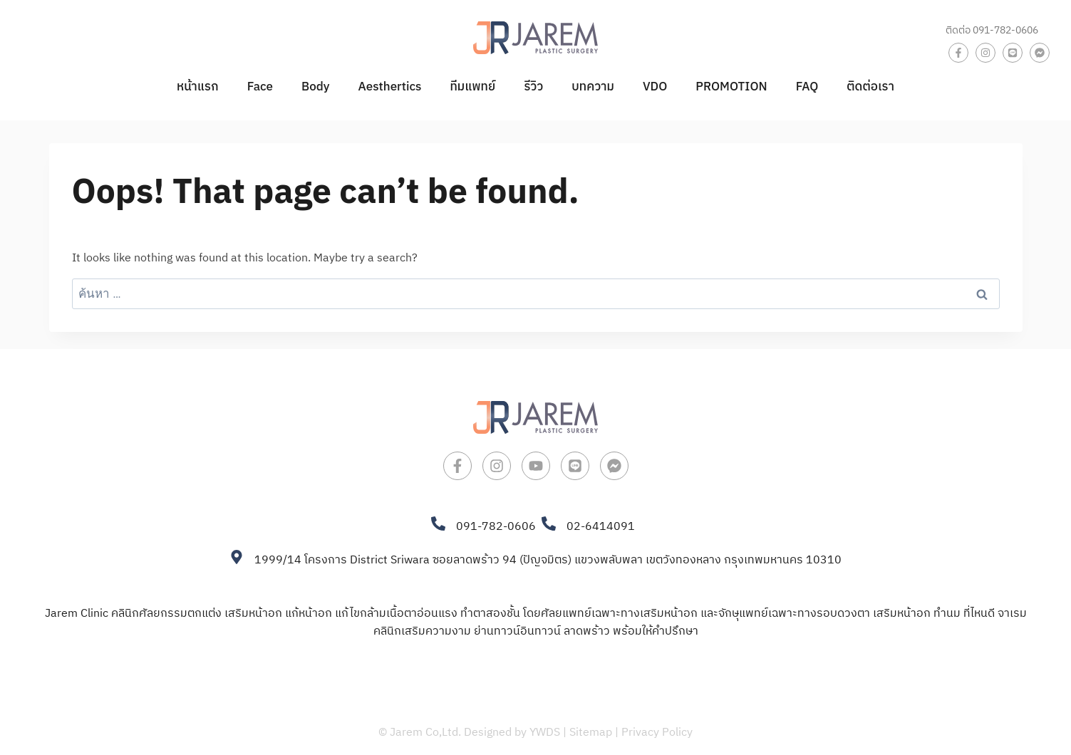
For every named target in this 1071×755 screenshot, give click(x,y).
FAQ (807, 87)
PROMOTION (731, 87)
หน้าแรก (198, 87)
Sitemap (590, 732)
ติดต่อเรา (870, 87)
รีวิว (533, 87)
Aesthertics (390, 87)
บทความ (592, 87)
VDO (655, 87)
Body (315, 87)
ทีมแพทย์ (472, 87)
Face (260, 87)
